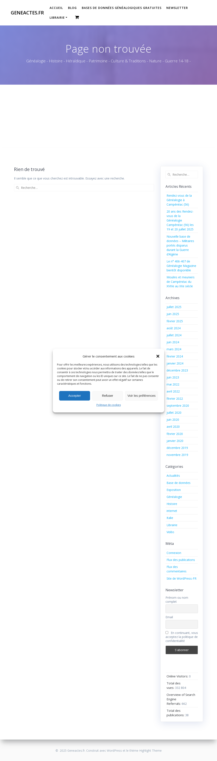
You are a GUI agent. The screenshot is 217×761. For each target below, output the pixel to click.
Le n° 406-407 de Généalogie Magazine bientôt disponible (181, 265)
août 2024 (174, 328)
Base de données (179, 483)
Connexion (174, 553)
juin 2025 (173, 314)
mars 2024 (174, 349)
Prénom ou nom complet (177, 600)
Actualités (173, 476)
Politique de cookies (108, 405)
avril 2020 (173, 427)
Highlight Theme (150, 750)
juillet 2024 (174, 335)
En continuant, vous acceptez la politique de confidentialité (182, 637)
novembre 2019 (177, 455)
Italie (170, 518)
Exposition (174, 490)
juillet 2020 (174, 413)
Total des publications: (176, 712)
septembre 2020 (178, 406)
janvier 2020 (175, 441)
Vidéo (170, 532)
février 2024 (175, 356)
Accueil (56, 8)
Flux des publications (181, 560)
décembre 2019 (177, 448)
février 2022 (175, 399)
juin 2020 (173, 420)
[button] (158, 356)
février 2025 (175, 321)
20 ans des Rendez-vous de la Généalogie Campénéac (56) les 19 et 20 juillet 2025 (180, 220)
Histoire (172, 504)
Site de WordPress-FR (181, 578)
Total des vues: (174, 685)
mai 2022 (173, 384)
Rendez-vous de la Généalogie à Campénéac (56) (179, 199)
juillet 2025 (174, 307)
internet (172, 511)
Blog (72, 8)
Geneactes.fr (27, 12)
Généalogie (174, 497)
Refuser (107, 395)
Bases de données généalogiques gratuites (121, 8)
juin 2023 (173, 377)
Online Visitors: (178, 676)
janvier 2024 (175, 363)
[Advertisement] (108, 116)
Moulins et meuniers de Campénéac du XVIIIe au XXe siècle (181, 281)
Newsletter (177, 8)
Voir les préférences (141, 395)
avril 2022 (173, 391)
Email (169, 617)
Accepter (74, 395)
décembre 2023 (177, 370)
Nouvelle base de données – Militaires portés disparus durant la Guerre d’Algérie (180, 245)
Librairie (57, 17)
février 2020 (175, 434)
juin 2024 (173, 342)
